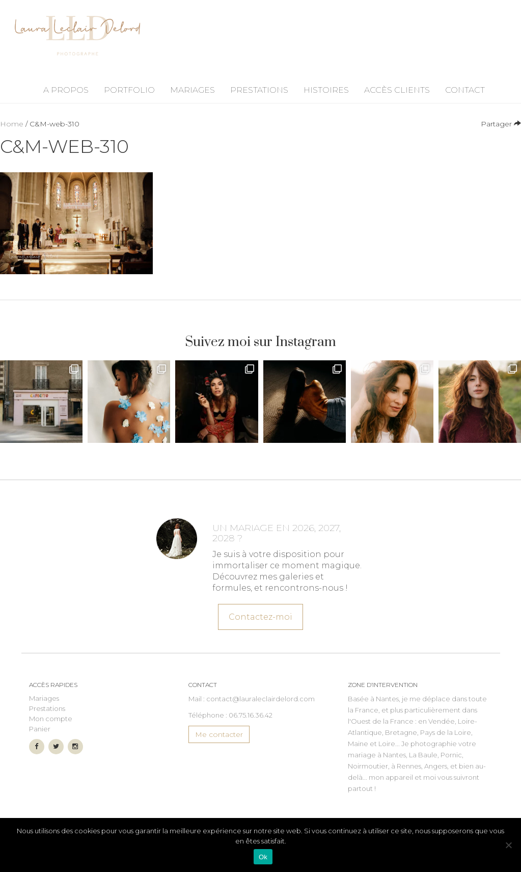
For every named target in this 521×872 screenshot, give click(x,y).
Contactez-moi (260, 615)
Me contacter (219, 734)
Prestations (259, 90)
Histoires (326, 90)
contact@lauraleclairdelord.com (260, 699)
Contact (465, 90)
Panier (39, 729)
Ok (263, 857)
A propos (66, 90)
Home (11, 123)
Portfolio (129, 90)
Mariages (192, 90)
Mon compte (50, 719)
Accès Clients (397, 90)
